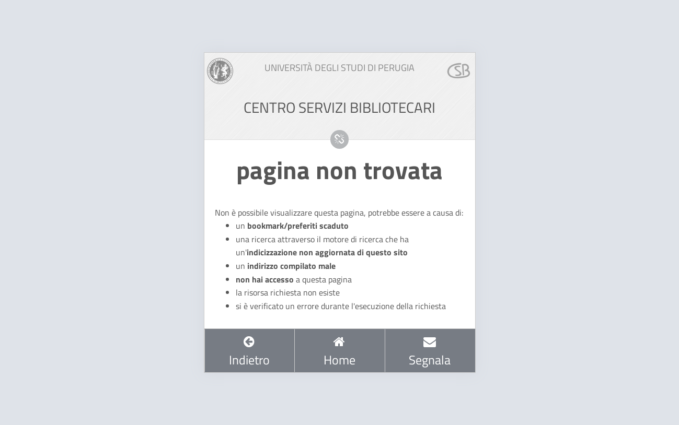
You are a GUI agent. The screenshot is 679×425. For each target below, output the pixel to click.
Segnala (430, 352)
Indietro (249, 352)
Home (339, 352)
